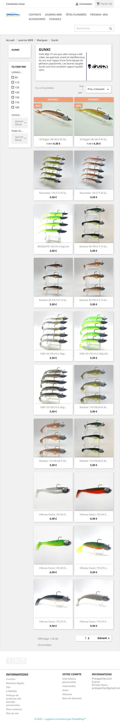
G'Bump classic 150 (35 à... (53, 514)
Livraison (10, 679)
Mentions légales (15, 683)
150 (17, 97)
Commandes (68, 686)
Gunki (15, 49)
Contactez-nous (15, 4)
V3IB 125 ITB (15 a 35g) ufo (94, 353)
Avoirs (65, 690)
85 (16, 77)
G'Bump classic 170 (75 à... (94, 567)
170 (17, 102)
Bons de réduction (72, 698)
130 (17, 92)
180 (17, 107)
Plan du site (12, 713)
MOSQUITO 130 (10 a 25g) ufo (53, 246)
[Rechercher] (94, 28)
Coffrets (35, 14)
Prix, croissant (99, 89)
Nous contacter (14, 709)
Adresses (67, 694)
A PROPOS (11, 691)
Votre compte (71, 674)
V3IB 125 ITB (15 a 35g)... (53, 353)
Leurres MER (53, 14)
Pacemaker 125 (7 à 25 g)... (53, 192)
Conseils (55, 19)
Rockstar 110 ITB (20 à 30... (94, 407)
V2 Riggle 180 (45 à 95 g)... (53, 139)
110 (17, 82)
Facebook (9, 661)
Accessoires (37, 19)
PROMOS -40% (99, 14)
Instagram (23, 661)
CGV (8, 687)
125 (17, 87)
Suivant (104, 638)
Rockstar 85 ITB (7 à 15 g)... (94, 246)
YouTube (16, 661)
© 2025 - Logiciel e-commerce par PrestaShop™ (60, 719)
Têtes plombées (76, 14)
